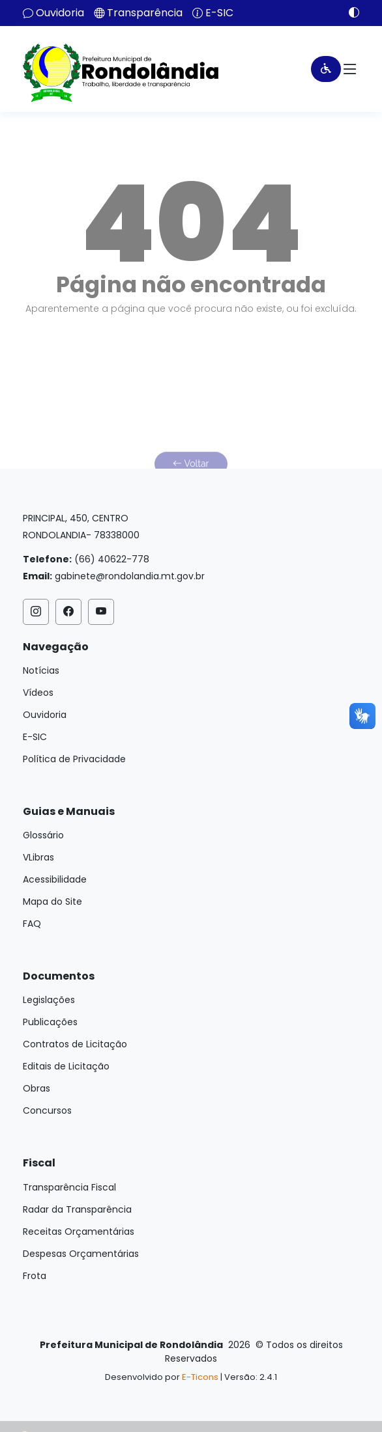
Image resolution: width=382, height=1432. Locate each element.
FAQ (32, 923)
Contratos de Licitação (75, 1044)
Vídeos (38, 692)
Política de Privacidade (74, 759)
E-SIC (219, 13)
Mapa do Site (52, 901)
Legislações (49, 999)
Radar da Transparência (77, 1209)
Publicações (50, 1021)
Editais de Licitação (66, 1066)
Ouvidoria (60, 13)
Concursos (47, 1110)
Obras (36, 1088)
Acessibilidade (55, 879)
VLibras (38, 857)
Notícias (41, 670)
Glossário (43, 835)
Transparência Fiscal (69, 1187)
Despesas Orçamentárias (81, 1253)
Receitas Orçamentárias (78, 1231)
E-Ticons (200, 1377)
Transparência (145, 13)
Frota (34, 1275)
